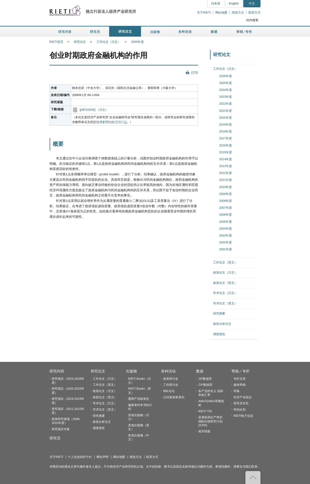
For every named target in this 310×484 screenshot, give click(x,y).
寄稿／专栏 (240, 371)
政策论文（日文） (225, 272)
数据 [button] (214, 31)
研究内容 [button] (65, 31)
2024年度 (225, 90)
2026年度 (225, 76)
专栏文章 (240, 378)
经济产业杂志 (243, 397)
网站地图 (221, 12)
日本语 (215, 3)
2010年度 (225, 187)
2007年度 (225, 207)
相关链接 (204, 431)
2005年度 (137, 42)
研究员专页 (241, 403)
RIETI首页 (56, 42)
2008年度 (225, 200)
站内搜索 (252, 20)
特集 (237, 391)
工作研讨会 (170, 384)
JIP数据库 (205, 378)
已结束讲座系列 (173, 397)
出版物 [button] (155, 31)
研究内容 (57, 371)
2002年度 (225, 242)
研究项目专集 (61, 429)
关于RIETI (204, 12)
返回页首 (252, 477)
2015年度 (225, 152)
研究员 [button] (95, 31)
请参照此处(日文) (113, 122)
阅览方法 (238, 12)
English (234, 3)
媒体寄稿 (240, 384)
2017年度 (225, 138)
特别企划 (240, 409)
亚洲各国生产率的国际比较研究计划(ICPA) (210, 421)
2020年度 (225, 117)
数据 (199, 371)
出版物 (131, 371)
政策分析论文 (222, 323)
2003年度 (225, 235)
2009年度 (225, 194)
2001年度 (225, 249)
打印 (194, 73)
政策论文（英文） (225, 283)
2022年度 (225, 103)
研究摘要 (219, 313)
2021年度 (225, 110)
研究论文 (80, 42)
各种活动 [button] (185, 31)
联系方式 (254, 12)
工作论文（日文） (108, 42)
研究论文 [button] (125, 31)
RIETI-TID (205, 411)
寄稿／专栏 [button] (244, 31)
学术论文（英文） (225, 303)
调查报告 (219, 334)
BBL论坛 (169, 391)
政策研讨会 (170, 378)
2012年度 (225, 173)
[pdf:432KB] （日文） (94, 109)
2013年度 (225, 166)
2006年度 (225, 214)
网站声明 (102, 457)
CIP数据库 (205, 384)
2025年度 (225, 83)
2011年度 (225, 180)
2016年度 (225, 145)
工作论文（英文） (225, 262)
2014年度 (225, 159)
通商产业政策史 (138, 398)
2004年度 (225, 228)
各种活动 (168, 371)
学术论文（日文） (225, 293)
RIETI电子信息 (243, 415)
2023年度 (225, 96)
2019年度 (225, 124)
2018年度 (225, 131)
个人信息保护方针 (80, 457)
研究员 (55, 438)
